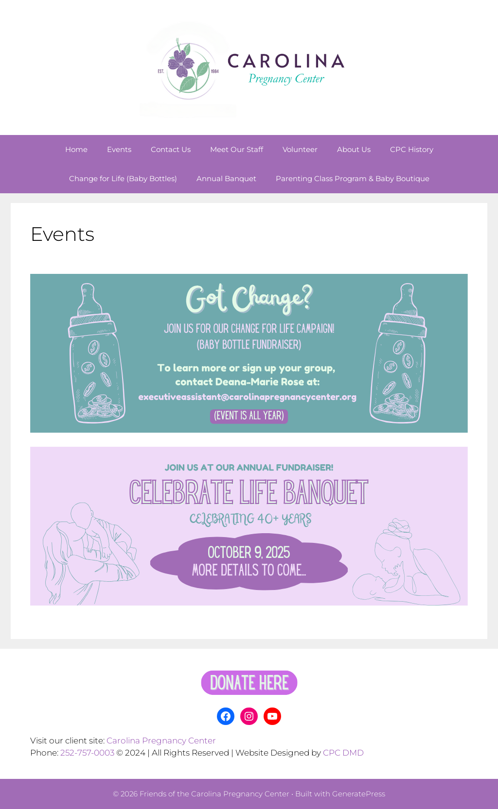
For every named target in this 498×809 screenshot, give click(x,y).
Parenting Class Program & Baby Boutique (352, 178)
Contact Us (171, 149)
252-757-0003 (87, 753)
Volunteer (300, 149)
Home (76, 149)
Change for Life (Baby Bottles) (123, 178)
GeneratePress (358, 793)
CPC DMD (343, 753)
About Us (354, 149)
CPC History (411, 149)
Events (119, 149)
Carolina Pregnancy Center (161, 740)
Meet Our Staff (236, 149)
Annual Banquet (226, 178)
